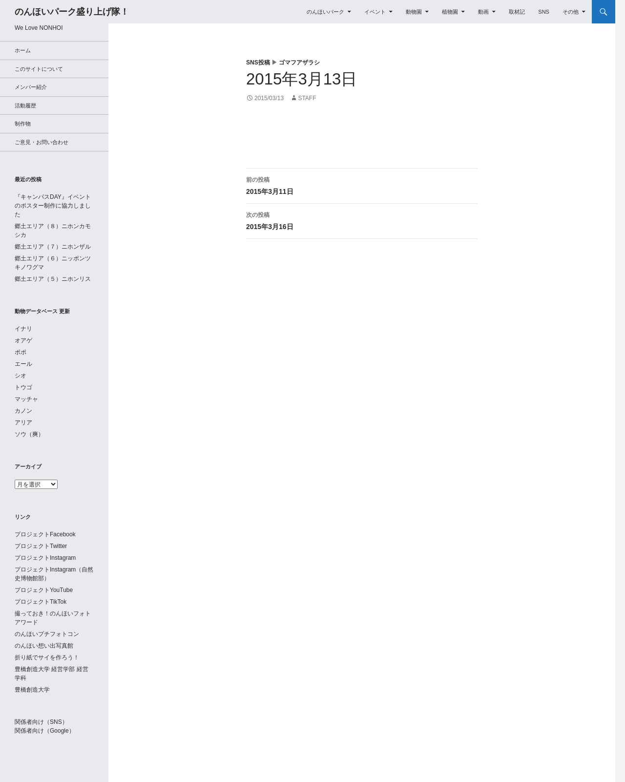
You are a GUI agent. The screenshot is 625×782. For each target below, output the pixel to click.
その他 (570, 12)
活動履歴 (25, 105)
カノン (23, 410)
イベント (375, 12)
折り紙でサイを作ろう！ (47, 657)
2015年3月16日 (362, 220)
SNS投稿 (258, 62)
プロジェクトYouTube (44, 590)
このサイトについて (39, 69)
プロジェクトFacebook (45, 534)
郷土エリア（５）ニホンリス (53, 278)
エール (23, 363)
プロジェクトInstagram (45, 557)
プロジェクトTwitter (41, 546)
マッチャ (26, 399)
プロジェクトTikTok (40, 601)
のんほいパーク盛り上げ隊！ (72, 12)
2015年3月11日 (362, 184)
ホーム (23, 50)
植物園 (450, 12)
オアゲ (23, 340)
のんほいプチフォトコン (47, 634)
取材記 (517, 12)
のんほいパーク (325, 12)
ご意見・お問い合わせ (41, 142)
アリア (23, 422)
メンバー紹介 (31, 87)
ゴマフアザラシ (299, 62)
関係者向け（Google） (45, 730)
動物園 (414, 12)
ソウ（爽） (29, 434)
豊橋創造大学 (32, 689)
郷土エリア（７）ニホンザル (53, 246)
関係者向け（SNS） (41, 722)
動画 (483, 12)
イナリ (23, 328)
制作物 (23, 124)
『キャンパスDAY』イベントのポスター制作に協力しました (53, 205)
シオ (20, 375)
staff (307, 98)
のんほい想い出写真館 (44, 645)
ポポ (20, 352)
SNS (543, 12)
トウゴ (23, 387)
